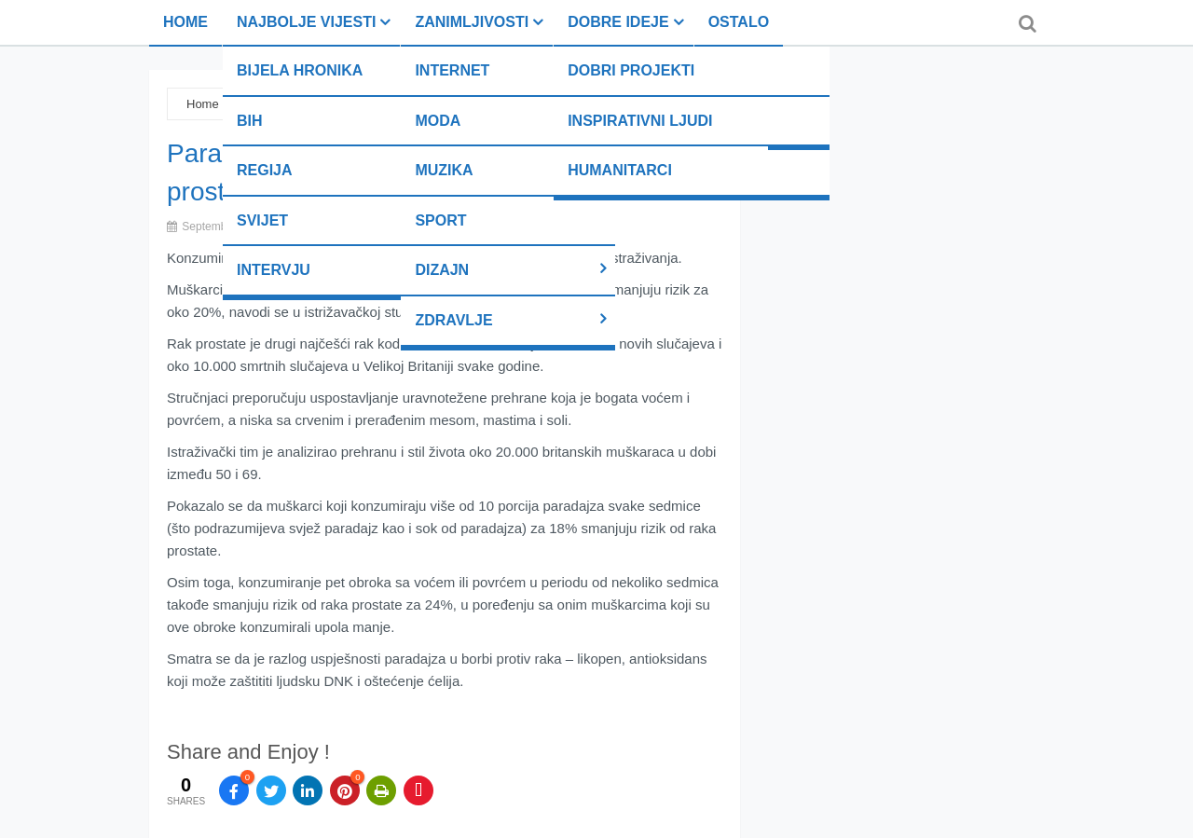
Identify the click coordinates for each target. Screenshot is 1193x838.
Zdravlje (453, 320)
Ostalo (738, 22)
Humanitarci (620, 170)
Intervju (273, 270)
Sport (440, 220)
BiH (250, 121)
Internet (452, 70)
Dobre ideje (618, 22)
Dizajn (442, 270)
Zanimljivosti (471, 22)
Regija (265, 170)
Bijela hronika (300, 70)
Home (185, 22)
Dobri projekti (631, 70)
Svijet (262, 220)
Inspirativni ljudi (640, 121)
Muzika (444, 170)
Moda (437, 121)
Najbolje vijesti (306, 22)
